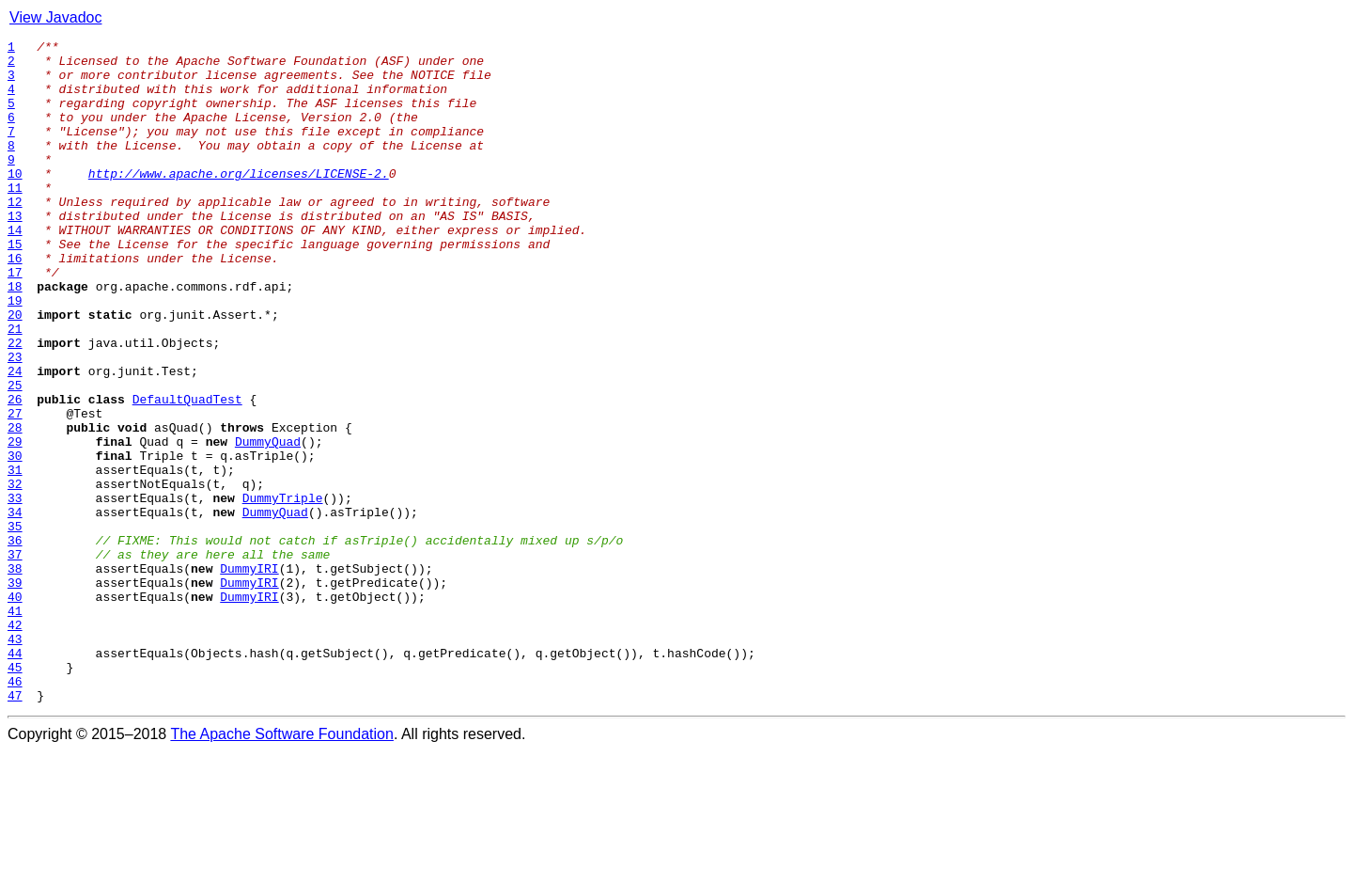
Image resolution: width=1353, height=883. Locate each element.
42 (15, 742)
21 (15, 387)
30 (15, 539)
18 (15, 336)
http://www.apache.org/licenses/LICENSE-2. (238, 201)
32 (15, 573)
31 (15, 556)
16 (15, 302)
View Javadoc (55, 17)
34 (15, 607)
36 (15, 641)
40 (15, 709)
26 (15, 472)
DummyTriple (282, 590)
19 (15, 353)
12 (15, 235)
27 (15, 489)
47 (15, 827)
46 (15, 810)
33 (15, 590)
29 (15, 522)
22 (15, 404)
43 (15, 759)
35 (15, 624)
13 (15, 252)
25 (15, 455)
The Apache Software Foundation (282, 867)
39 (15, 692)
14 (15, 268)
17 (15, 319)
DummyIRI (249, 675)
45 (15, 793)
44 (15, 776)
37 (15, 658)
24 (15, 438)
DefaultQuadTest (187, 472)
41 (15, 725)
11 (15, 218)
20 (15, 370)
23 (15, 421)
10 (15, 201)
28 (15, 505)
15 (15, 285)
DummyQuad (268, 522)
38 (15, 675)
